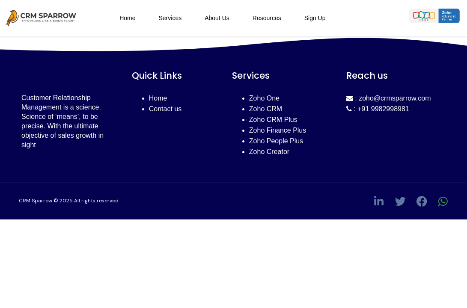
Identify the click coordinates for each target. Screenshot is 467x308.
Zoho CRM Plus (273, 119)
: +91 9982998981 (377, 109)
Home (127, 18)
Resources (267, 18)
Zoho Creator (269, 151)
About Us (217, 18)
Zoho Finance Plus (277, 130)
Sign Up (315, 18)
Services (169, 18)
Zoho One (264, 98)
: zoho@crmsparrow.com (388, 98)
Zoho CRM (265, 109)
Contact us (165, 109)
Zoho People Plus (276, 141)
